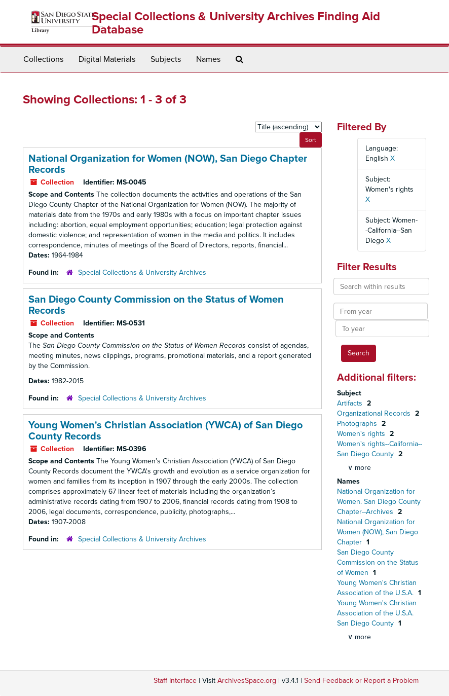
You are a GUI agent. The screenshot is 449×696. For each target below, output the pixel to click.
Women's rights (362, 433)
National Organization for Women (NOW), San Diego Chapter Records (167, 164)
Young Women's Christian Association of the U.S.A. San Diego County (377, 613)
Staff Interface (175, 680)
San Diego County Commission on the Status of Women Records (156, 305)
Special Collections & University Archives (142, 272)
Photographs (358, 423)
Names (208, 59)
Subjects (166, 59)
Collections (43, 59)
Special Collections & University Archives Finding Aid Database (236, 23)
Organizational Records (375, 413)
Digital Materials (107, 59)
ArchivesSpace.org (246, 680)
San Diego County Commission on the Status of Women (378, 562)
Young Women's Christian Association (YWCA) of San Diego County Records (165, 431)
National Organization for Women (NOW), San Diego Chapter (377, 532)
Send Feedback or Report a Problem (361, 680)
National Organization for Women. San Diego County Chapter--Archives (379, 501)
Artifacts (350, 403)
